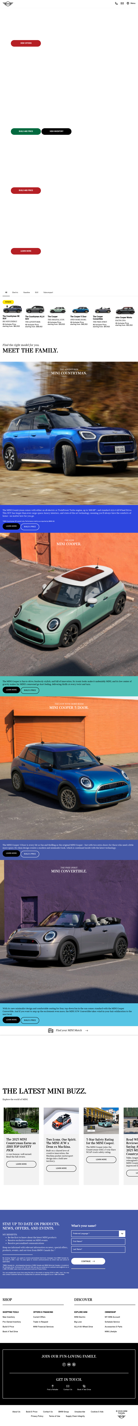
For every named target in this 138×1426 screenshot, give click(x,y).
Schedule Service (112, 1322)
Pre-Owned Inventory (12, 1322)
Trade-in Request (40, 1322)
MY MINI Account (112, 1317)
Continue (88, 1261)
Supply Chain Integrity (75, 1417)
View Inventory (56, 131)
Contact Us (48, 1412)
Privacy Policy (37, 1417)
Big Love (78, 1322)
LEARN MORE (26, 251)
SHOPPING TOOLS (11, 1313)
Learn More (11, 526)
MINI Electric (79, 1317)
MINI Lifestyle (111, 1332)
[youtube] (69, 1365)
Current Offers (39, 1317)
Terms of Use (54, 1417)
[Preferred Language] (98, 1234)
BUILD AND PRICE (26, 131)
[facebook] (64, 1365)
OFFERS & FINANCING (43, 1313)
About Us (16, 1412)
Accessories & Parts (113, 1327)
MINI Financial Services (43, 1327)
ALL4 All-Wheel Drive (83, 1327)
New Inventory (9, 1317)
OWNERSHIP (110, 1313)
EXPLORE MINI (80, 1313)
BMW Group (63, 1412)
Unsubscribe (79, 1412)
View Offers (25, 43)
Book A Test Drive (10, 1332)
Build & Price (30, 527)
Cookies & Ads (97, 1412)
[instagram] (74, 1365)
